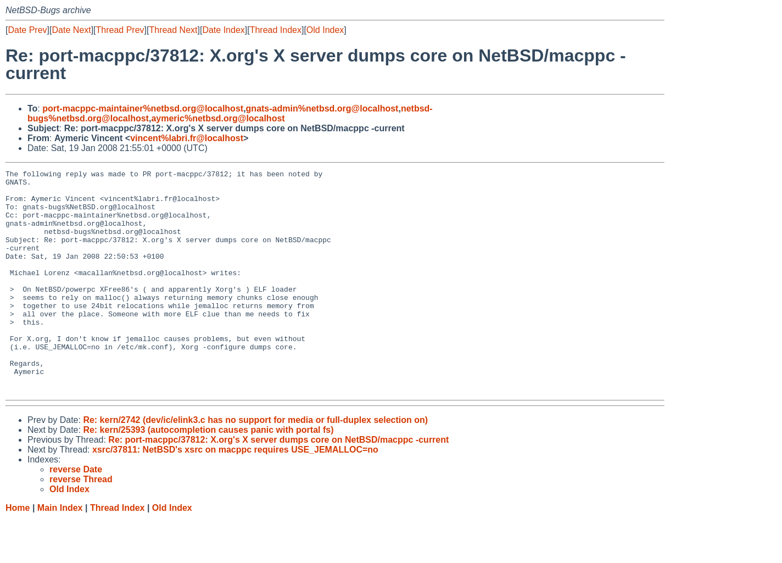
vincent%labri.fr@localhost (186, 138)
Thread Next (173, 30)
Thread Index (275, 30)
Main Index (60, 552)
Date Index (223, 30)
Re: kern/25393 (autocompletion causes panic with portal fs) (208, 474)
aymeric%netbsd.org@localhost (217, 118)
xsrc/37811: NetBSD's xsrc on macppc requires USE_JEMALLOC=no (235, 494)
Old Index (325, 30)
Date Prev (27, 30)
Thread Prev (120, 30)
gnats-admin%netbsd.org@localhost (322, 108)
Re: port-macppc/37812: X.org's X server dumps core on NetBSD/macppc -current (278, 484)
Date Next (71, 30)
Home (17, 552)
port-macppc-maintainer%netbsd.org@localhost (142, 108)
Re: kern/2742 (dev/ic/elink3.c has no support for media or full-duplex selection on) (255, 464)
